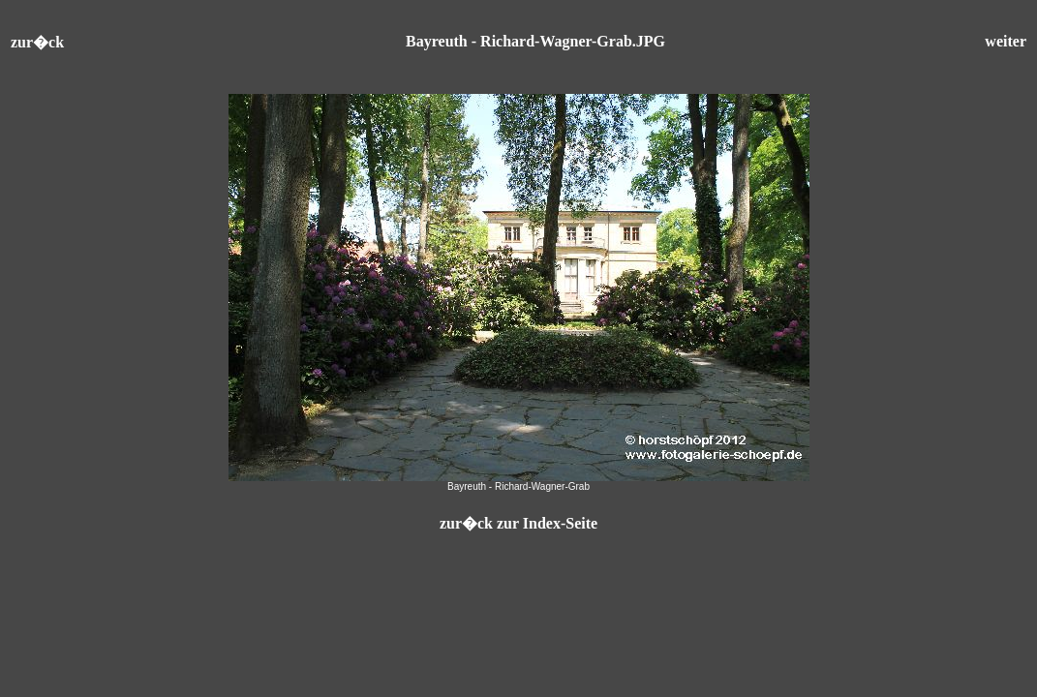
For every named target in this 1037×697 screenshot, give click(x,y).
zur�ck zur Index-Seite (518, 523)
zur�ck (37, 42)
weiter (1005, 41)
